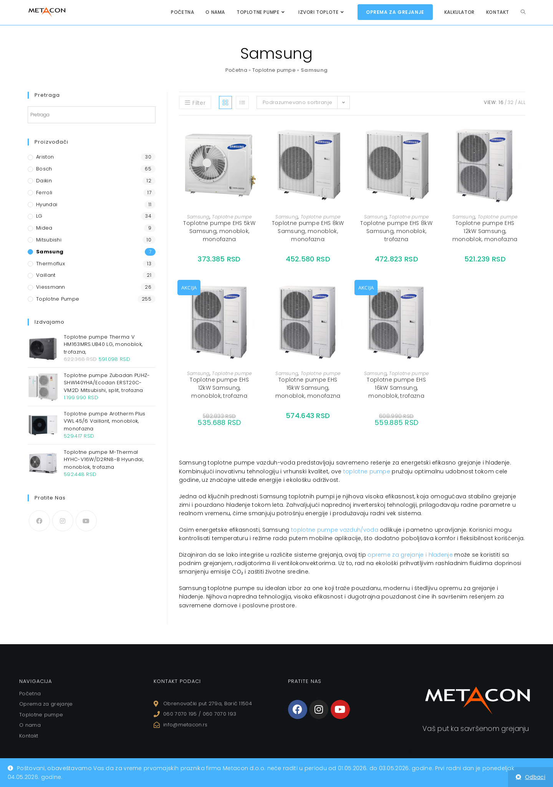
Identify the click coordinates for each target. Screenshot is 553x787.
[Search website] (523, 12)
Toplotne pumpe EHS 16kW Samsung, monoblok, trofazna (396, 388)
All (521, 102)
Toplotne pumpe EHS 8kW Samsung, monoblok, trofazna (396, 231)
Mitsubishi (48, 239)
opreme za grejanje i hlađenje (410, 555)
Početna (236, 70)
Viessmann (50, 287)
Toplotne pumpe (274, 70)
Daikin (44, 180)
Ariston (45, 156)
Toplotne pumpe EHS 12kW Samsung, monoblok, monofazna (485, 231)
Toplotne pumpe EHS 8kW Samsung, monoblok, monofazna (308, 231)
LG (39, 216)
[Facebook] (39, 520)
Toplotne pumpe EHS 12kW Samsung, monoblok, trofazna (219, 388)
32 (511, 102)
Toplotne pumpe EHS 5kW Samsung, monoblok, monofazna (219, 231)
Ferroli (44, 192)
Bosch (44, 168)
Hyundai (46, 204)
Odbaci (535, 777)
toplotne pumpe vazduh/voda (334, 530)
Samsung (198, 216)
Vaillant (45, 275)
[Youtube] (86, 520)
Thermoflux (50, 263)
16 (501, 102)
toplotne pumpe (366, 471)
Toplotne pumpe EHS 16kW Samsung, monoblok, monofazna (308, 388)
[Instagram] (62, 520)
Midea (44, 227)
